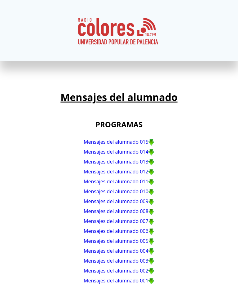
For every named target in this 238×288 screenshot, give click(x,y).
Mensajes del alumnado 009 (116, 201)
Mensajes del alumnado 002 (116, 270)
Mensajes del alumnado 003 (116, 260)
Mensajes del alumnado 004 (116, 250)
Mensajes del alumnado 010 (116, 191)
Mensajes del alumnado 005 (116, 241)
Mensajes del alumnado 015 (116, 141)
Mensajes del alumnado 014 (116, 151)
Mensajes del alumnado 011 (116, 181)
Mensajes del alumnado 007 (116, 221)
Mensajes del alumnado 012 (116, 171)
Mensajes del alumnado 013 (116, 161)
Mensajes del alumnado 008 (116, 211)
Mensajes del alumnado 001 (116, 280)
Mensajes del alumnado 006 (116, 231)
